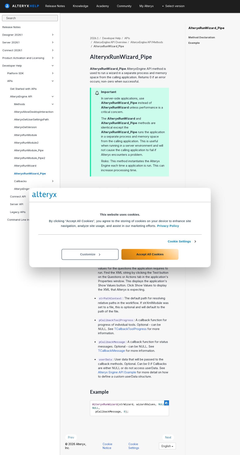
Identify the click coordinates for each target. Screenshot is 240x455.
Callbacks (34, 181)
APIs (30, 80)
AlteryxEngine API (32, 96)
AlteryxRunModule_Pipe (29, 150)
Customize (90, 254)
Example (194, 42)
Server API (16, 204)
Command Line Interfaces (23, 219)
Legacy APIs (32, 212)
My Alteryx (147, 6)
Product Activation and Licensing (28, 57)
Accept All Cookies (150, 254)
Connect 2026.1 (28, 50)
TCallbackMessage (111, 351)
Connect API (32, 196)
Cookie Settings (179, 241)
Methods (34, 104)
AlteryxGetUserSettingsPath (31, 119)
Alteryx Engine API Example (117, 372)
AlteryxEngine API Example (30, 188)
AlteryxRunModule (25, 135)
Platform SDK (30, 73)
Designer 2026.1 (28, 34)
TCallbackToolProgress (130, 329)
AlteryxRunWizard (25, 165)
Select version (173, 6)
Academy (102, 6)
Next (168, 437)
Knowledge (80, 6)
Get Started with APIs (23, 88)
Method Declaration (201, 37)
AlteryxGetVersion (25, 127)
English (167, 446)
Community (124, 6)
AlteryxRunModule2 (26, 142)
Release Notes (11, 27)
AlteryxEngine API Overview (110, 42)
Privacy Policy (168, 226)
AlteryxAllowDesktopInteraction (33, 111)
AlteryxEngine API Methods (146, 42)
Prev (71, 437)
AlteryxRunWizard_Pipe (30, 173)
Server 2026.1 (28, 42)
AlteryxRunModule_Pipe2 (29, 158)
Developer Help (28, 65)
